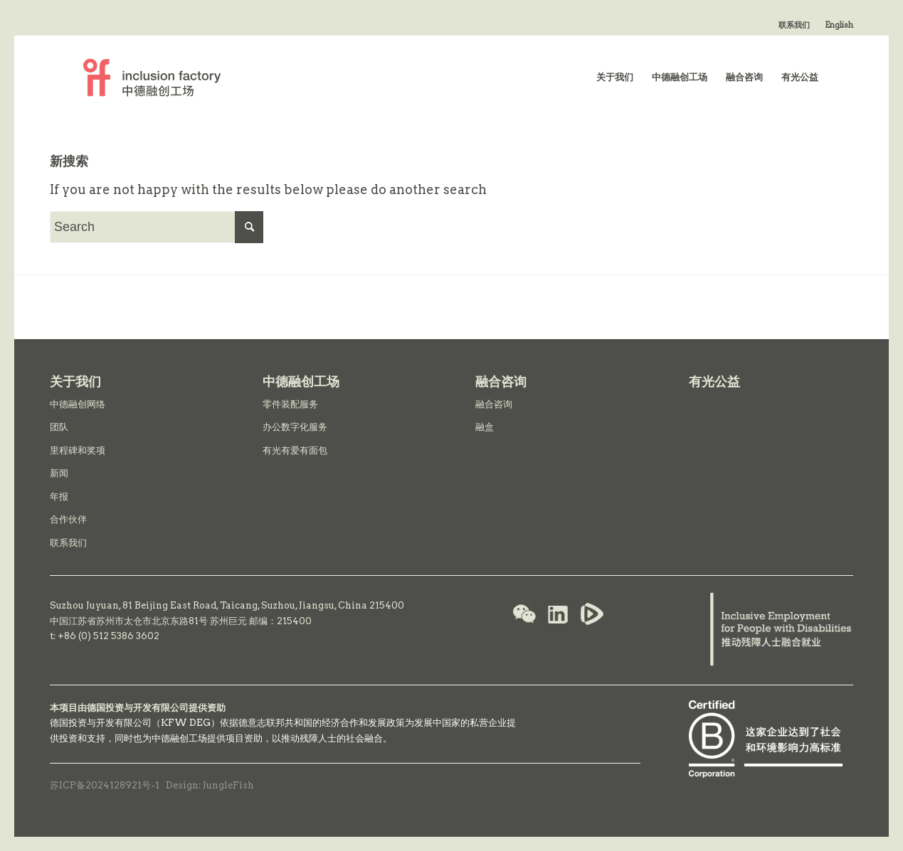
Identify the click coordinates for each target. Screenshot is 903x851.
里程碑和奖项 (77, 450)
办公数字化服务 (295, 427)
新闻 (59, 473)
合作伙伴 (68, 519)
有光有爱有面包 (295, 450)
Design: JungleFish (210, 785)
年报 (59, 496)
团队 (59, 427)
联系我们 (794, 25)
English (839, 25)
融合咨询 (493, 404)
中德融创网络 (77, 404)
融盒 (484, 427)
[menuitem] (794, 24)
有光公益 (714, 381)
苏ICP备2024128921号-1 (104, 785)
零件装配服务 (290, 404)
